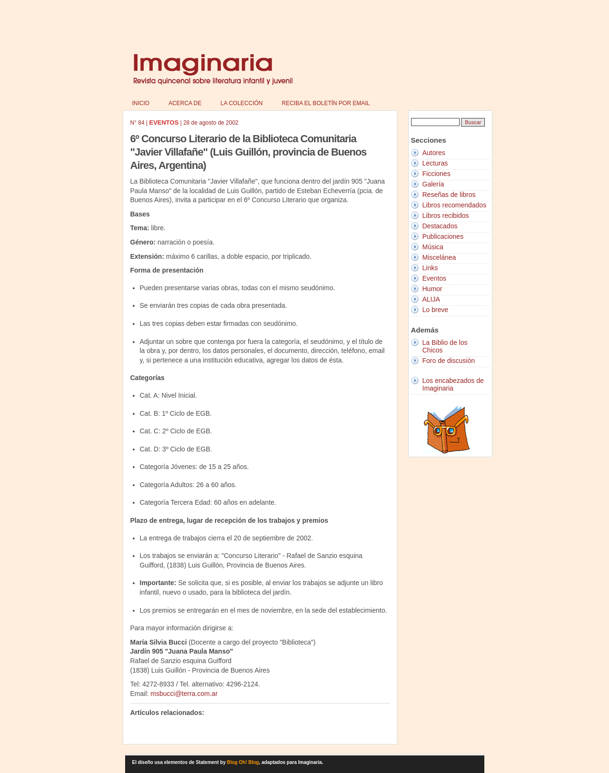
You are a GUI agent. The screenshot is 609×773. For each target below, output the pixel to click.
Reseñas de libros (449, 194)
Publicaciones (442, 236)
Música (432, 247)
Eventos (434, 278)
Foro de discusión (448, 360)
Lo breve (435, 309)
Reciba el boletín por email (326, 103)
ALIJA (431, 299)
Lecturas (435, 163)
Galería (433, 184)
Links (430, 268)
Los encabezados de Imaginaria (453, 384)
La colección (242, 103)
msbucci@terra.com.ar (183, 693)
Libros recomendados (454, 205)
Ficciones (436, 173)
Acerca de (184, 103)
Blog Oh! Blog (243, 762)
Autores (433, 153)
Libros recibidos (445, 215)
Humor (432, 289)
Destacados (440, 226)
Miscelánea (439, 257)
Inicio (141, 103)
